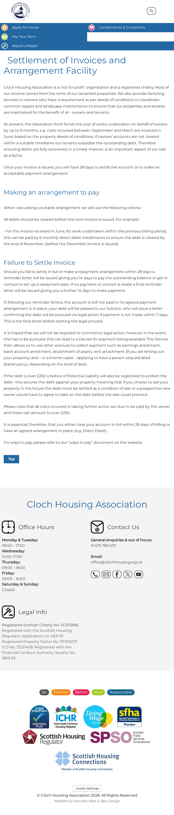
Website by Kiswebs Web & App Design (87, 801)
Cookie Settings (87, 788)
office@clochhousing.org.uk (116, 562)
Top (11, 459)
